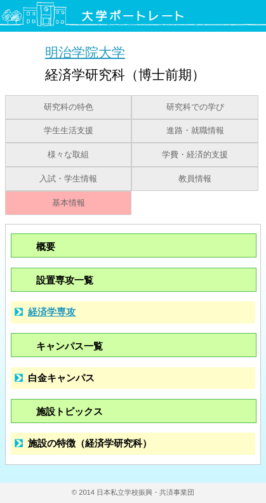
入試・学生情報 (68, 178)
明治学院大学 (85, 51)
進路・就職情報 (195, 130)
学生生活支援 (68, 130)
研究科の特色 (68, 107)
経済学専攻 (52, 311)
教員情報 (194, 178)
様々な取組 (68, 154)
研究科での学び (195, 107)
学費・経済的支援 (195, 154)
